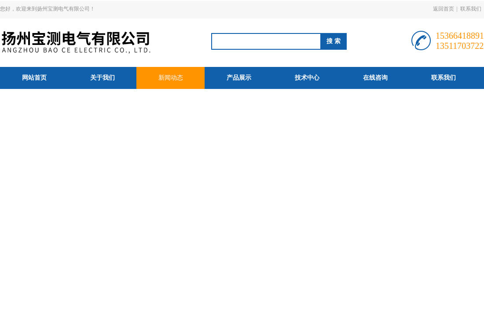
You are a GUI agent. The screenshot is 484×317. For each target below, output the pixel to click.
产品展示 (239, 77)
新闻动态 (170, 77)
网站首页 (34, 77)
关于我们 (102, 77)
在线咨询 (375, 77)
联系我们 (470, 9)
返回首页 (443, 9)
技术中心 (307, 77)
